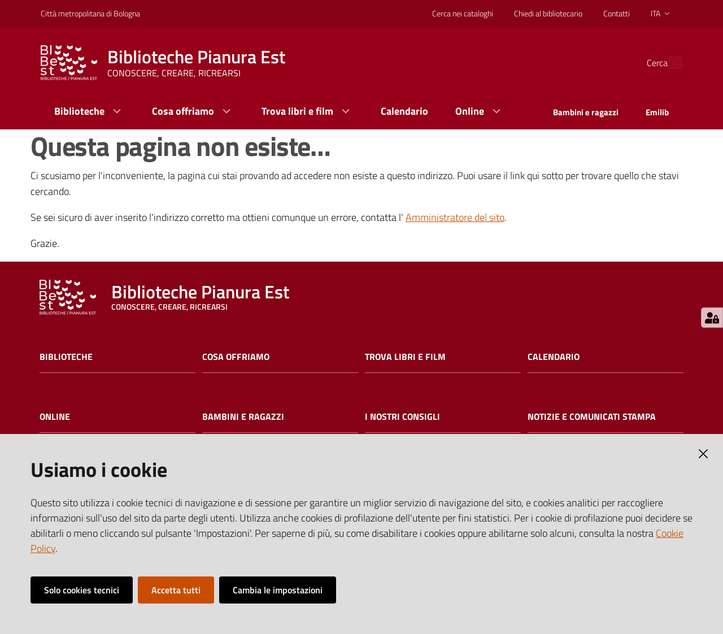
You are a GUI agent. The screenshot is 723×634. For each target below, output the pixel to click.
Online (55, 416)
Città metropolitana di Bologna (90, 13)
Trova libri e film (405, 356)
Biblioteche (66, 356)
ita (661, 13)
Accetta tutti (176, 590)
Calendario (554, 356)
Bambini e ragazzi (243, 416)
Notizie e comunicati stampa (592, 416)
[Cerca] (668, 62)
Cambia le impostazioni (278, 590)
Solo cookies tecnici (81, 590)
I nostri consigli (402, 416)
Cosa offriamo (235, 356)
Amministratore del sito (455, 217)
